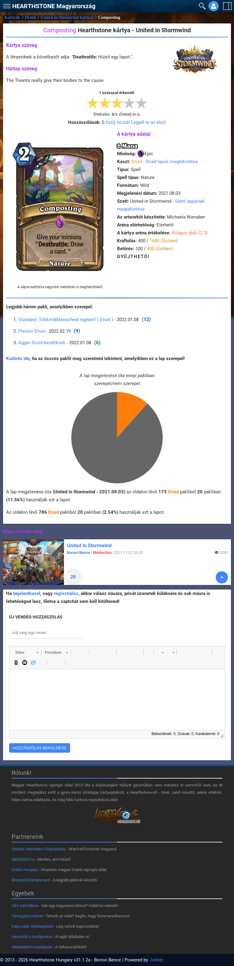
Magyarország (53, 6)
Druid (30, 17)
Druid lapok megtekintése (172, 161)
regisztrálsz (66, 593)
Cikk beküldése (25, 905)
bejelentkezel (26, 593)
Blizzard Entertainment (31, 880)
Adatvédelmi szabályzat (32, 947)
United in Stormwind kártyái (67, 17)
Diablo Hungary (25, 869)
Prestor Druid (31, 331)
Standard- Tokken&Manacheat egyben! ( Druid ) (65, 319)
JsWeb (156, 960)
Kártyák (12, 17)
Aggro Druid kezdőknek (42, 342)
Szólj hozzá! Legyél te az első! (135, 122)
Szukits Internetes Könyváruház (39, 849)
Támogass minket (27, 916)
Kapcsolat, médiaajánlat (32, 926)
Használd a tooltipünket (32, 936)
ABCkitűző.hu (23, 859)
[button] (26, 652)
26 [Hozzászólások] (73, 576)
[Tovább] (222, 577)
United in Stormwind (89, 545)
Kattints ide (18, 358)
